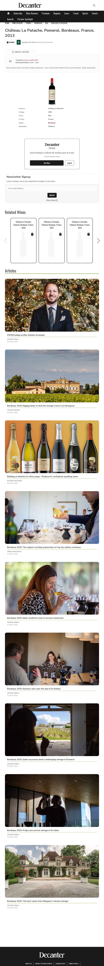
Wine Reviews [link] (17, 23)
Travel (75, 13)
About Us (28, 963)
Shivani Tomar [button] (12, 339)
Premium (46, 13)
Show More (52, 200)
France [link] (28, 23)
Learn (66, 13)
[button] (20, 52)
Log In (69, 163)
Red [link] (46, 23)
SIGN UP (52, 195)
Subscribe (18, 13)
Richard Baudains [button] (14, 481)
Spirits (85, 13)
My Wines (10, 42)
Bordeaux (51, 123)
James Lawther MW (31, 60)
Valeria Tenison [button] (13, 410)
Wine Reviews (32, 13)
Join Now (47, 163)
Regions (57, 13)
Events (95, 13)
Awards (10, 19)
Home (7, 23)
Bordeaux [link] (38, 23)
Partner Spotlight (25, 19)
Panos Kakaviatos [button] (14, 552)
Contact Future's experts (43, 963)
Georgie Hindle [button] (13, 622)
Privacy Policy (73, 963)
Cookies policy (60, 963)
